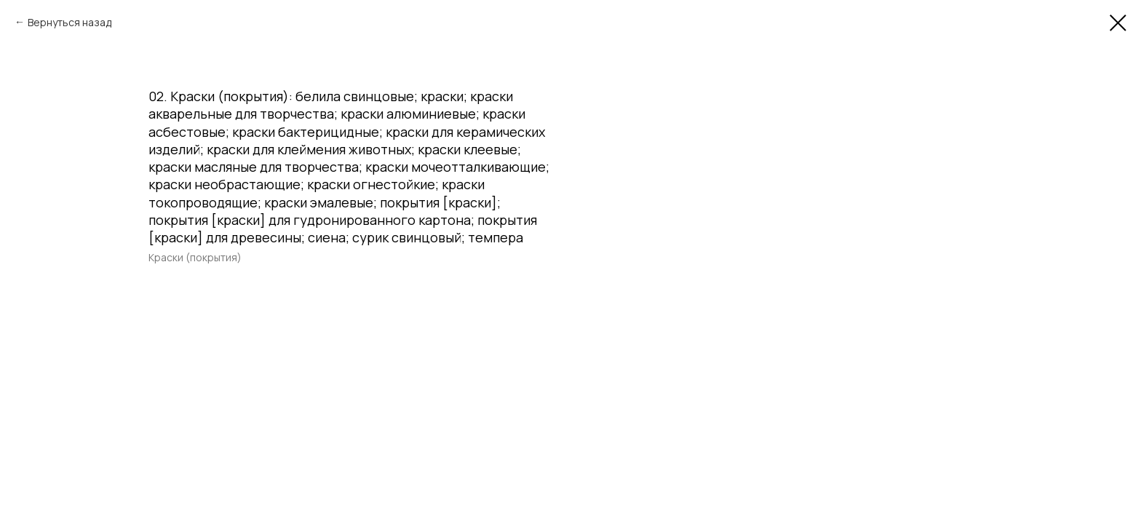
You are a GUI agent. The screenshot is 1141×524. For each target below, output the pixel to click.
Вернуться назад (69, 22)
